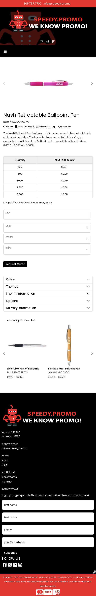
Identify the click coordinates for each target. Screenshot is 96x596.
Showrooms (9, 477)
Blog (4, 465)
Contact (7, 481)
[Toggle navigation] (5, 51)
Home (5, 455)
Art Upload (8, 472)
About (6, 460)
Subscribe (10, 553)
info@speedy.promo (57, 4)
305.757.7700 (32, 4)
